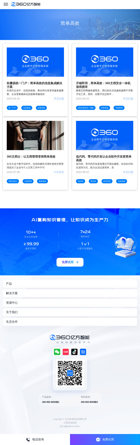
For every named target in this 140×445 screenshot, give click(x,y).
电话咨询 (35, 439)
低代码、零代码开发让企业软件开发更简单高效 (103, 158)
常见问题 (59, 98)
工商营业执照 (70, 422)
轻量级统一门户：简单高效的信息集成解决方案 (34, 85)
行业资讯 (59, 172)
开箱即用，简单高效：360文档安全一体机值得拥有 (103, 85)
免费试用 (105, 439)
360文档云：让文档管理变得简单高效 (31, 156)
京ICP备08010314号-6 (70, 426)
